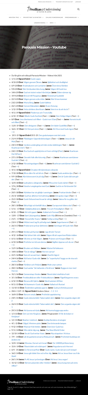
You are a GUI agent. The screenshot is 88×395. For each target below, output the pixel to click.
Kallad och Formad (51, 212)
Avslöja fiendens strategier (55, 320)
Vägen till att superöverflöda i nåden (61, 235)
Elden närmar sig (64, 92)
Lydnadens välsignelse (33, 183)
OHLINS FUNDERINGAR (54, 17)
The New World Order (55, 330)
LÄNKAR (78, 2)
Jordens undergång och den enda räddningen (43, 145)
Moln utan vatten (54, 265)
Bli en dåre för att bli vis (33, 173)
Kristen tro (14, 17)
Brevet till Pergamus (32, 96)
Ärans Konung (51, 106)
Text (61, 151)
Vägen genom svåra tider (34, 99)
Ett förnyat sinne (31, 129)
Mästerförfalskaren (54, 248)
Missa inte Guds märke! (59, 183)
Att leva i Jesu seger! (59, 359)
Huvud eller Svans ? (33, 219)
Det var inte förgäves (32, 314)
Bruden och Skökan (32, 248)
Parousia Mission (44, 2)
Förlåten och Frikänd (32, 265)
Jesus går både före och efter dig (37, 353)
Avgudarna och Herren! (63, 346)
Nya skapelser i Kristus (60, 333)
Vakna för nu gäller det (68, 199)
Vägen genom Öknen (33, 82)
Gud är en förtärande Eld (65, 186)
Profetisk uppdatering (51, 294)
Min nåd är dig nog (31, 330)
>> (48, 116)
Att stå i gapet (31, 212)
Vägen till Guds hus (59, 89)
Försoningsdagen (31, 163)
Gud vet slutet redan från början (37, 92)
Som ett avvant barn (32, 255)
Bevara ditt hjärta (31, 281)
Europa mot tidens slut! (62, 205)
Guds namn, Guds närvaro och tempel (61, 350)
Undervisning (40, 23)
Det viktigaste (30, 126)
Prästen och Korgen (57, 239)
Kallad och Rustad (57, 284)
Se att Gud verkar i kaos (35, 333)
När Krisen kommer (59, 99)
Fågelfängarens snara (69, 277)
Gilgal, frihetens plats (32, 323)
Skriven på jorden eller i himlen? (38, 363)
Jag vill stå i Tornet (52, 232)
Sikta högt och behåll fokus (35, 205)
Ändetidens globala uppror (36, 288)
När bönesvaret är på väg (33, 176)
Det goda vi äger (62, 196)
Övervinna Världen (60, 86)
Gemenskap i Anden (32, 274)
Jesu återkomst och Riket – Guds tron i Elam (38, 119)
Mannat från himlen (32, 327)
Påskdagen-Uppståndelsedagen (37, 139)
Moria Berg (28, 102)
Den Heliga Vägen (63, 116)
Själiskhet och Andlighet (58, 82)
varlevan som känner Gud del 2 (66, 163)
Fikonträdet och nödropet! (35, 346)
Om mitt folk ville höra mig (35, 157)
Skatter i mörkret (30, 320)
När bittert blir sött (32, 235)
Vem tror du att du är (59, 109)
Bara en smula (30, 294)
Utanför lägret (53, 255)
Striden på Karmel (31, 232)
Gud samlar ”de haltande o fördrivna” (39, 268)
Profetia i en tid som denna (35, 242)
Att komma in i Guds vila (33, 284)
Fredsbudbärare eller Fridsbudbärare (38, 277)
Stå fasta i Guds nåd (32, 258)
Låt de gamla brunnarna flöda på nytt (39, 337)
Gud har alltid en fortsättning (36, 196)
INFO (52, 23)
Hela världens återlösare (34, 109)
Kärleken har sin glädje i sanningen (38, 192)
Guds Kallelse (45, 102)
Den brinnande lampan (56, 323)
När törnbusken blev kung (34, 89)
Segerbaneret (63, 222)
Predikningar (71, 17)
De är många (30, 252)
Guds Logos (36, 79)
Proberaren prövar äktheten (36, 226)
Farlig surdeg (52, 219)
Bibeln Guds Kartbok (33, 116)
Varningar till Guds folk (63, 226)
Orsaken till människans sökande (44, 170)
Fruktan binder (65, 192)
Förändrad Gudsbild (55, 96)
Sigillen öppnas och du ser (63, 242)
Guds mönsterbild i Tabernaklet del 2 (39, 298)
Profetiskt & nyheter (32, 17)
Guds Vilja (50, 215)
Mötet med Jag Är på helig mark (37, 222)
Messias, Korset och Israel (36, 343)
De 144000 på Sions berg (63, 343)
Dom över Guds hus (55, 327)
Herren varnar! (48, 252)
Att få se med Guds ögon (63, 129)
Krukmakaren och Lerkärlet (34, 86)
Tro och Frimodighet (55, 209)
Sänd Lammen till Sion (54, 281)
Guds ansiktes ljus (65, 173)
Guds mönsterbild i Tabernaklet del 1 (39, 304)
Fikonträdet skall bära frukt (58, 274)
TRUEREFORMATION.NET (64, 2)
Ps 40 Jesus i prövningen (34, 359)
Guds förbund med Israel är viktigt (38, 199)
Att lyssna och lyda (31, 310)
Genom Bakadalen (31, 106)
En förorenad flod (31, 350)
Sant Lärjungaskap (32, 215)
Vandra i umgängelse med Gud (37, 186)
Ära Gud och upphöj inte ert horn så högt (41, 151)
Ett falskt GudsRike (59, 126)
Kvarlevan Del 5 (18, 148)
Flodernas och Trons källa (41, 113)
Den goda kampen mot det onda (52, 135)
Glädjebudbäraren (33, 209)
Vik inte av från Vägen (33, 239)
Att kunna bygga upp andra (57, 310)
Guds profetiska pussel (63, 288)
